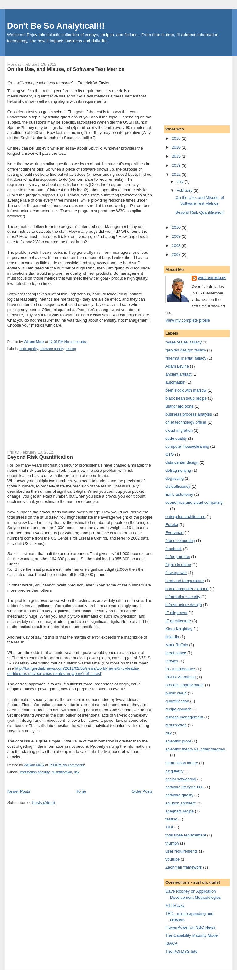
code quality (28, 349)
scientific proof (178, 741)
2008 (177, 245)
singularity (174, 771)
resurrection (176, 725)
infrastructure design (183, 604)
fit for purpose (177, 556)
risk (77, 772)
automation (175, 382)
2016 (177, 147)
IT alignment (176, 612)
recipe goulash (178, 709)
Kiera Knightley (178, 629)
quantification (62, 772)
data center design (181, 462)
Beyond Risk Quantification (40, 457)
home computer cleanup (186, 588)
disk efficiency (177, 486)
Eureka (171, 524)
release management (184, 717)
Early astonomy (179, 494)
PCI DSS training (180, 677)
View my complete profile (187, 320)
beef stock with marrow (185, 390)
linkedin (172, 637)
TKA (169, 827)
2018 (177, 138)
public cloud (176, 693)
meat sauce (175, 653)
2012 (177, 174)
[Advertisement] (53, 404)
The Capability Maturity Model (191, 935)
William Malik (212, 278)
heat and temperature (184, 580)
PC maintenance (180, 669)
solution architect (180, 803)
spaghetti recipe (179, 811)
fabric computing (180, 540)
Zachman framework (183, 867)
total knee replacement (185, 835)
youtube (172, 859)
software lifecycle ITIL (184, 787)
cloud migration (179, 430)
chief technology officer (185, 422)
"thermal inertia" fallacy (185, 358)
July (181, 181)
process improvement (184, 685)
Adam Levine (177, 366)
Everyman (174, 532)
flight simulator (178, 564)
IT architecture (178, 621)
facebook (173, 548)
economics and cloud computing (194, 502)
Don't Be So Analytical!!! (56, 26)
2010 (177, 227)
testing (71, 349)
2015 (177, 156)
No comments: (76, 341)
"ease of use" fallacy (183, 342)
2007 (177, 254)
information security (34, 772)
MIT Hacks (175, 905)
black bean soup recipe (186, 398)
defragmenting (178, 470)
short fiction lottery (181, 763)
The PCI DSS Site (181, 951)
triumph (172, 843)
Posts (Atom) (43, 802)
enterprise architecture (185, 516)
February (185, 190)
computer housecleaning (187, 446)
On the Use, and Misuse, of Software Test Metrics (65, 69)
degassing (174, 478)
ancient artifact (178, 374)
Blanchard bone (179, 406)
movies (171, 661)
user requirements (181, 851)
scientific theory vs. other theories (195, 749)
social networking (180, 779)
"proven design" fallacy (185, 350)
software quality (52, 349)
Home (81, 791)
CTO (169, 454)
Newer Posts (18, 791)
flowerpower (176, 572)
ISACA (171, 943)
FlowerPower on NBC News (190, 927)
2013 (177, 165)
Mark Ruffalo (176, 645)
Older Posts (141, 791)
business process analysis (188, 414)
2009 (177, 236)
